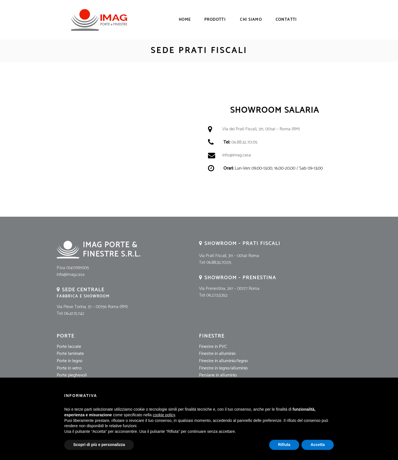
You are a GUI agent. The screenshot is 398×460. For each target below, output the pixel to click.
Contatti (286, 20)
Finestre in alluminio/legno (223, 361)
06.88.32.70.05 (244, 142)
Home (185, 20)
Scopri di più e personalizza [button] (99, 444)
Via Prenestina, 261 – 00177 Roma (229, 288)
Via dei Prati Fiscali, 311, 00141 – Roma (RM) (261, 129)
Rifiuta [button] (284, 444)
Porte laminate (70, 353)
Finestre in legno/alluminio (223, 368)
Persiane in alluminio (218, 375)
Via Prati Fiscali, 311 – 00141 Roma (229, 256)
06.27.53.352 (217, 295)
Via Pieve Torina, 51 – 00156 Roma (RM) (92, 307)
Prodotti (215, 20)
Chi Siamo (251, 20)
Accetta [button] (317, 444)
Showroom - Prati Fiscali (242, 243)
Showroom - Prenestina (240, 278)
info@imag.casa (236, 155)
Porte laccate (69, 346)
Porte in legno (70, 361)
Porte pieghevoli (72, 375)
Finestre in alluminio (217, 353)
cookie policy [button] (164, 415)
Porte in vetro (69, 368)
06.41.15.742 (74, 313)
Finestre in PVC (213, 346)
